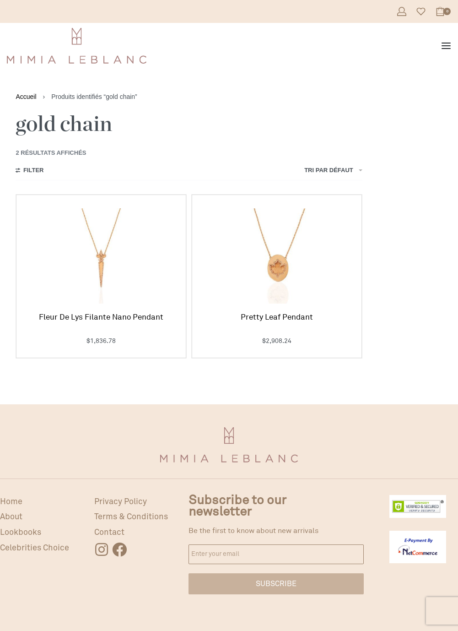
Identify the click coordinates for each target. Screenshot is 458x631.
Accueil (26, 96)
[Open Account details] (402, 11)
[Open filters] (29, 171)
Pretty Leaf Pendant (277, 317)
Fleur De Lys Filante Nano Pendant (101, 317)
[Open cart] (443, 11)
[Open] (421, 11)
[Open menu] (446, 45)
